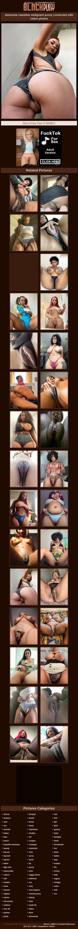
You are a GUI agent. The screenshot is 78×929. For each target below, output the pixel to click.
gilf (55, 822)
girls (56, 826)
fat (30, 863)
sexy (31, 886)
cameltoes (33, 829)
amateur (7, 818)
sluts (31, 901)
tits (55, 867)
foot (56, 818)
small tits (33, 905)
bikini (5, 863)
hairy (56, 833)
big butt (6, 856)
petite (5, 916)
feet (55, 814)
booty (31, 822)
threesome (33, 916)
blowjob (32, 814)
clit (30, 837)
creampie (33, 844)
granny (57, 829)
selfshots (33, 879)
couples (32, 841)
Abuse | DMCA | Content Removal (59, 924)
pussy (31, 867)
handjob (57, 837)
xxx (55, 894)
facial (31, 860)
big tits (6, 860)
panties (6, 913)
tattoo (31, 909)
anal (5, 822)
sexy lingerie (34, 890)
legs (56, 860)
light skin (7, 867)
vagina (57, 879)
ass (5, 826)
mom (5, 886)
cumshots (33, 848)
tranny (57, 871)
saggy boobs (34, 875)
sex (30, 882)
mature (6, 875)
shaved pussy (35, 894)
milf (5, 879)
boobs (31, 818)
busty (31, 826)
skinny (32, 897)
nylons (6, 897)
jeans (56, 852)
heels (56, 841)
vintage (57, 882)
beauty (6, 848)
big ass (6, 852)
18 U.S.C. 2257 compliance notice (39, 926)
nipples (6, 894)
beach (6, 841)
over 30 (6, 909)
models (6, 882)
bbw (5, 837)
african (6, 814)
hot (55, 848)
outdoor (6, 905)
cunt (31, 852)
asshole (6, 829)
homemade (59, 844)
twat (56, 875)
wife (56, 890)
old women (8, 901)
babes (6, 833)
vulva (56, 886)
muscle (6, 890)
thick (31, 913)
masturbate (8, 871)
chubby (32, 833)
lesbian (57, 863)
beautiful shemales (11, 844)
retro (31, 871)
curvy (31, 856)
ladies (56, 856)
